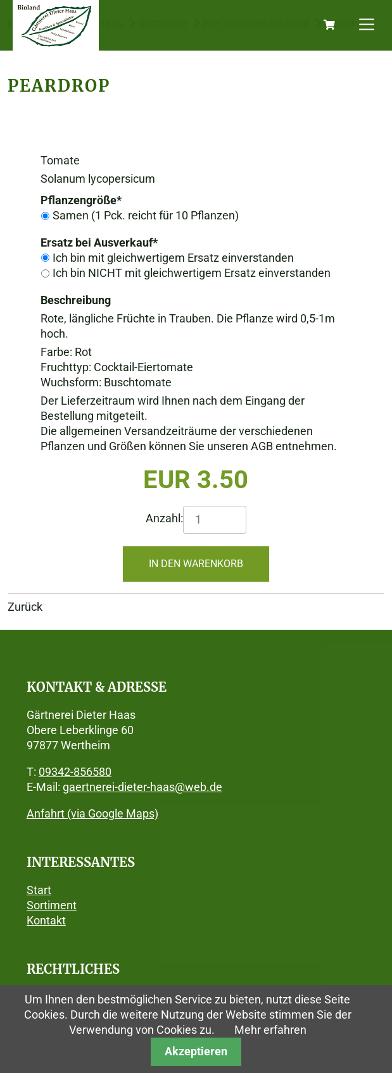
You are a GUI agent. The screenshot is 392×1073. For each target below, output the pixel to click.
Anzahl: (164, 518)
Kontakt (46, 920)
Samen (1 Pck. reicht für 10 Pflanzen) (146, 215)
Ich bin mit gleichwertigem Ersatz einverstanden (173, 257)
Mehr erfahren (270, 1029)
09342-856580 (75, 771)
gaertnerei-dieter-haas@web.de (142, 787)
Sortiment (52, 905)
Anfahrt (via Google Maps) (92, 813)
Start (39, 890)
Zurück (25, 606)
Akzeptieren (196, 1051)
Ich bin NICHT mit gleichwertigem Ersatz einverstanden (192, 272)
